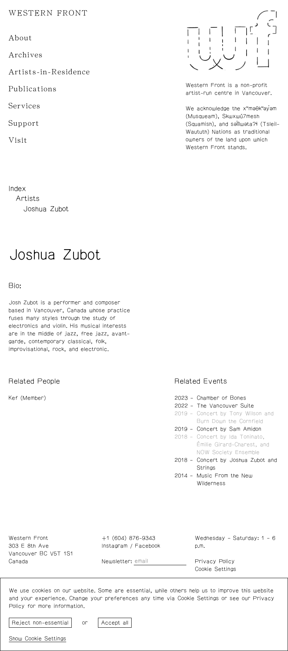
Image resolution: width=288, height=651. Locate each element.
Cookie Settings (215, 569)
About (21, 38)
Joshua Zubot (46, 209)
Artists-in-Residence (49, 72)
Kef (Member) (27, 398)
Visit (18, 140)
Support (24, 123)
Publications (33, 89)
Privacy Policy (215, 561)
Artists (28, 198)
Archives (26, 55)
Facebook (147, 546)
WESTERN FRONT (48, 13)
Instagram (115, 546)
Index (17, 188)
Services (25, 106)
